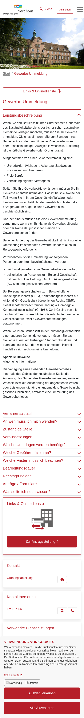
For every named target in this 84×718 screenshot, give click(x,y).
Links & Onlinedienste (42, 91)
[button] (46, 8)
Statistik (33, 682)
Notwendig (15, 682)
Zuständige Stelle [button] (42, 429)
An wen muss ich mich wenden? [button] (42, 421)
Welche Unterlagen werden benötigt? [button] (42, 444)
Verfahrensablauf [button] (42, 413)
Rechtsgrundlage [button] (42, 476)
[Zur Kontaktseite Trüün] (62, 610)
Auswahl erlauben (42, 693)
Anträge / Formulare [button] (42, 484)
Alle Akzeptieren (42, 708)
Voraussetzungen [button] (42, 437)
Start (6, 73)
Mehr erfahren (12, 674)
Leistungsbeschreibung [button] (42, 115)
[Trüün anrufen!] (72, 610)
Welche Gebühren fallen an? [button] (42, 452)
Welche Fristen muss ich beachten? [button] (42, 460)
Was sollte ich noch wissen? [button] (42, 491)
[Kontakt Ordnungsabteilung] (62, 579)
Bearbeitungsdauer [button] (42, 468)
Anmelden (65, 9)
